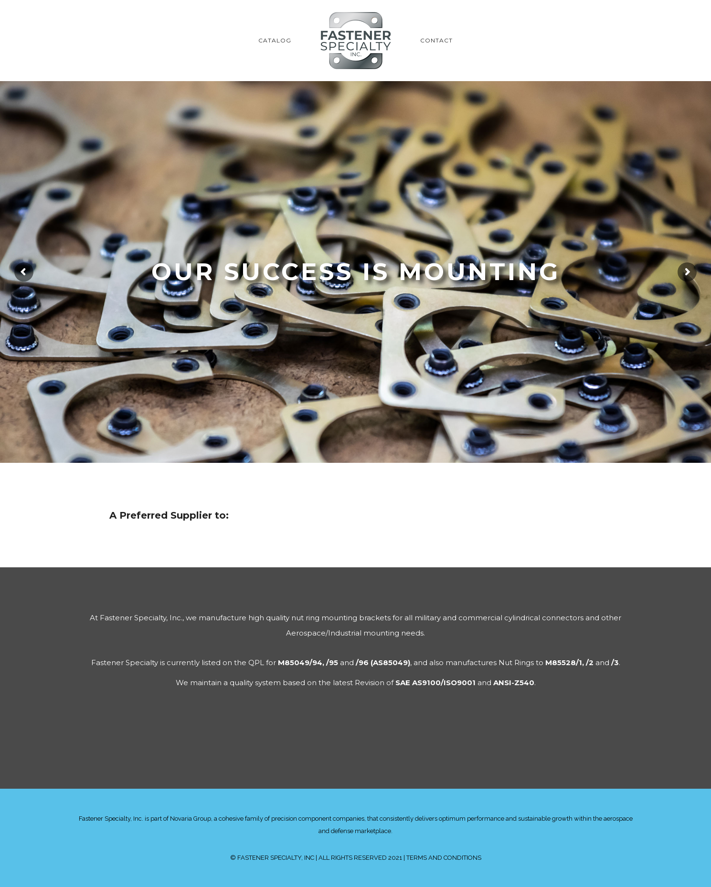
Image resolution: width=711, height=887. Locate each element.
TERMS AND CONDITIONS (443, 857)
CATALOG (274, 40)
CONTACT (436, 40)
